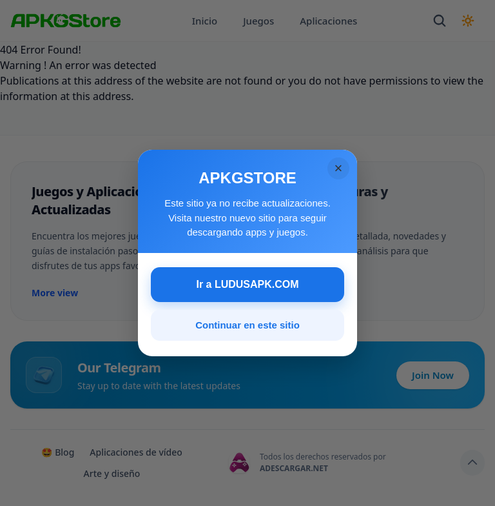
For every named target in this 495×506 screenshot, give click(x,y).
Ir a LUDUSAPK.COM (247, 284)
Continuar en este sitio (247, 324)
